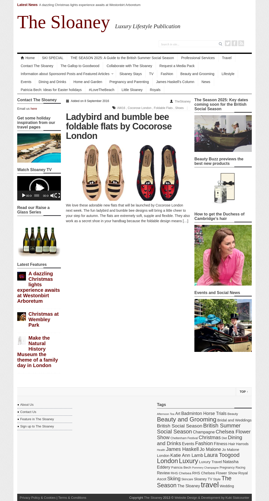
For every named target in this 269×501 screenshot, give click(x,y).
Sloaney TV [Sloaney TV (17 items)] (203, 479)
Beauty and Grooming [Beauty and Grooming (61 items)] (186, 419)
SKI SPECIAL (52, 58)
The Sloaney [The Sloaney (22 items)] (188, 486)
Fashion (167, 74)
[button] (39, 188)
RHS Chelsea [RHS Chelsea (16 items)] (181, 473)
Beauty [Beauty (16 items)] (232, 414)
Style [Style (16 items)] (217, 479)
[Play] (23, 195)
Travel (227, 58)
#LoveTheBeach (101, 90)
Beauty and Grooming (197, 74)
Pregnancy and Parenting (129, 82)
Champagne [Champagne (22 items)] (204, 432)
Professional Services (198, 58)
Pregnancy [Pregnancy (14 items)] (227, 467)
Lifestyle (228, 74)
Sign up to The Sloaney (37, 426)
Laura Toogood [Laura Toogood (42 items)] (222, 455)
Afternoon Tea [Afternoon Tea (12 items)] (165, 413)
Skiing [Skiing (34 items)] (173, 478)
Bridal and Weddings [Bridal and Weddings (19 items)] (234, 420)
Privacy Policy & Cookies (38, 498)
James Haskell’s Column (175, 82)
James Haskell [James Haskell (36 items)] (182, 449)
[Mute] (52, 195)
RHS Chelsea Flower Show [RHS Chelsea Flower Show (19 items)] (214, 473)
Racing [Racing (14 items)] (240, 467)
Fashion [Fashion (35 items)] (204, 443)
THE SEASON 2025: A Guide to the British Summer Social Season (122, 58)
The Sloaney (63, 22)
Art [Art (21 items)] (177, 413)
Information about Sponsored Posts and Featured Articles (65, 74)
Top (244, 392)
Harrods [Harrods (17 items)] (242, 444)
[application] (39, 188)
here (33, 108)
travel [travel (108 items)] (210, 485)
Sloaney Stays (131, 74)
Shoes (179, 108)
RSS (241, 43)
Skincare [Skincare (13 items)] (187, 479)
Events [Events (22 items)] (188, 443)
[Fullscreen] (57, 195)
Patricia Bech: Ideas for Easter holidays (51, 90)
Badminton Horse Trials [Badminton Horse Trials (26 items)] (204, 413)
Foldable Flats (163, 108)
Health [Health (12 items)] (161, 449)
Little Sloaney (132, 90)
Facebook (234, 43)
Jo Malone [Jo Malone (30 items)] (210, 449)
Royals (155, 90)
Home (28, 58)
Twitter (228, 43)
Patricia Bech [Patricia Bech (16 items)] (181, 467)
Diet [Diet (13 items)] (224, 438)
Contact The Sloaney (37, 66)
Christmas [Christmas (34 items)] (210, 437)
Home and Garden (87, 82)
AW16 (121, 108)
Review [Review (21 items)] (163, 473)
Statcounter (241, 498)
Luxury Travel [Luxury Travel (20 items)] (210, 462)
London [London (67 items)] (167, 460)
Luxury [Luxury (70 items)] (188, 460)
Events (26, 82)
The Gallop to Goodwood (80, 66)
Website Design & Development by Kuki (203, 498)
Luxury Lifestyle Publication (147, 26)
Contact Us (28, 412)
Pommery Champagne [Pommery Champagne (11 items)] (205, 467)
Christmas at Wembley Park (43, 319)
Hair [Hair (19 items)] (231, 444)
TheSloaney (183, 101)
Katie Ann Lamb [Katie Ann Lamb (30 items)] (186, 455)
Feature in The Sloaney (37, 419)
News (206, 82)
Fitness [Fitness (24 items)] (220, 443)
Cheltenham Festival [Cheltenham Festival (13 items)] (184, 438)
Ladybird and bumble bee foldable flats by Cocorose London (119, 126)
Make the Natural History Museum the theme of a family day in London (37, 351)
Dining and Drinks (52, 82)
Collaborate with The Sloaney (129, 66)
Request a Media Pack (177, 66)
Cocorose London (139, 108)
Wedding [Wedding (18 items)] (227, 486)
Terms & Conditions (72, 498)
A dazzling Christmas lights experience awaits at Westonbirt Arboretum (90, 5)
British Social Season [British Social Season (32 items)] (179, 425)
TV (151, 74)
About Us (26, 404)
